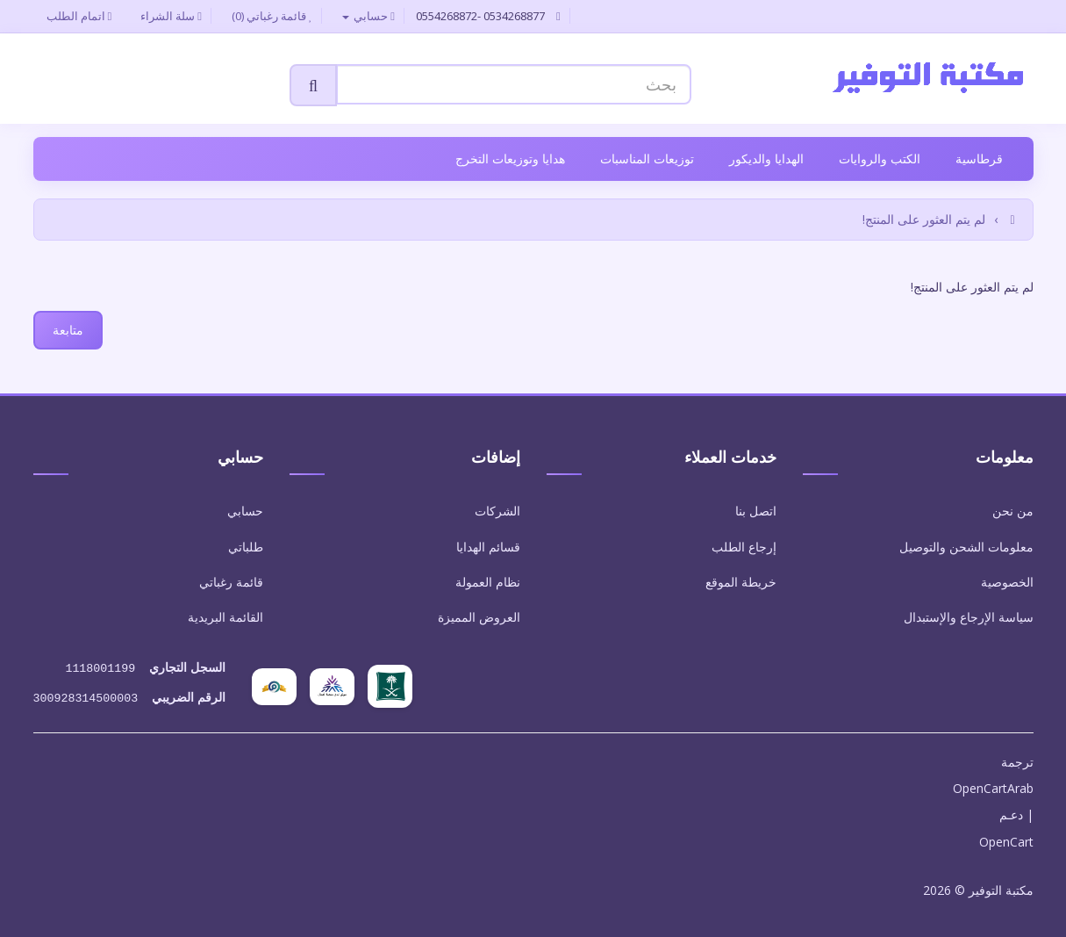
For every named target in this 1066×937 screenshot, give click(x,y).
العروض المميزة (479, 617)
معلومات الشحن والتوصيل (966, 546)
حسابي (245, 510)
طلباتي (245, 546)
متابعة (68, 329)
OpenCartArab (993, 784)
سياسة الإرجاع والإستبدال (969, 617)
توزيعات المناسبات (647, 158)
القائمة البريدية (225, 617)
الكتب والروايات (879, 158)
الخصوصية (1007, 581)
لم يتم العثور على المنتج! (923, 219)
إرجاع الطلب (744, 546)
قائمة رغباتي (231, 581)
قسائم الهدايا (488, 546)
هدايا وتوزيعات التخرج (510, 158)
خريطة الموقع (740, 581)
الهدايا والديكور (766, 158)
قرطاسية (979, 158)
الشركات (497, 510)
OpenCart (1006, 838)
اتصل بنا (755, 510)
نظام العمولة (487, 581)
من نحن (1013, 510)
